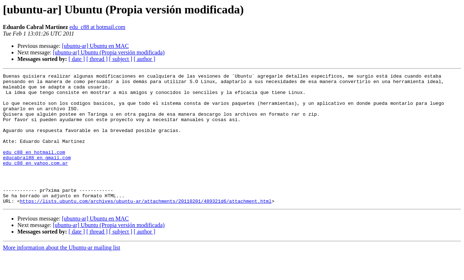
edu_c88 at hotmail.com (97, 27)
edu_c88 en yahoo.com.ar (35, 181)
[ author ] (145, 59)
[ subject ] (120, 59)
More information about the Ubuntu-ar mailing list (61, 274)
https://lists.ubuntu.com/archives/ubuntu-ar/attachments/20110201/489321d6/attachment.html (146, 227)
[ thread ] (97, 59)
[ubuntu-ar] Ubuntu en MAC (95, 46)
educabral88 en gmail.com (37, 175)
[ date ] (77, 59)
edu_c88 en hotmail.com (34, 168)
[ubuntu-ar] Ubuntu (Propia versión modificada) (109, 52)
